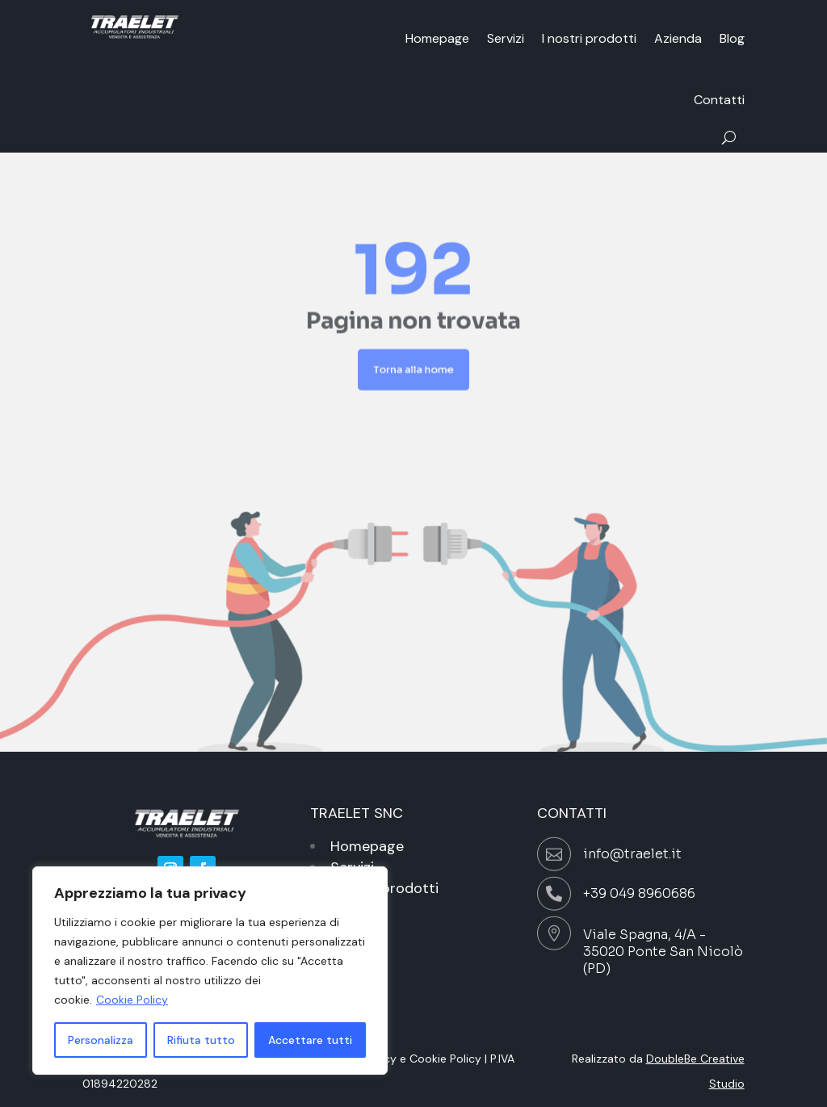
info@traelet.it (632, 853)
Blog (732, 38)
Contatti (719, 99)
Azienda (678, 38)
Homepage (437, 38)
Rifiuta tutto (201, 1040)
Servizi (505, 38)
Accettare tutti (310, 1040)
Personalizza (100, 1040)
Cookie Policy (132, 999)
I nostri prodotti (589, 38)
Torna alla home (414, 362)
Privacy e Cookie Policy (420, 1058)
